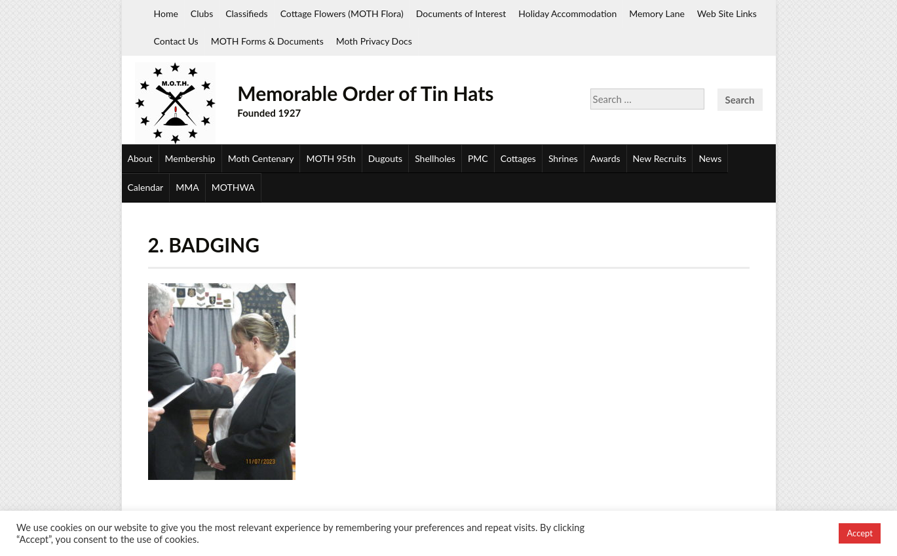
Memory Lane (657, 13)
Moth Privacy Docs (374, 41)
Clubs (202, 13)
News (709, 158)
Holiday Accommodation (567, 13)
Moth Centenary (261, 158)
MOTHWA (233, 187)
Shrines (563, 158)
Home (166, 13)
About (140, 158)
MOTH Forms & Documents (267, 41)
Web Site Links (727, 13)
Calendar (146, 187)
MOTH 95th (330, 158)
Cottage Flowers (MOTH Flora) (342, 13)
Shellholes (435, 158)
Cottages (518, 158)
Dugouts (385, 158)
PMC (478, 158)
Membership (190, 158)
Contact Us (176, 41)
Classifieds (246, 13)
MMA (187, 187)
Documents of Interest (461, 13)
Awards (605, 158)
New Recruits (660, 158)
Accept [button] (860, 533)
